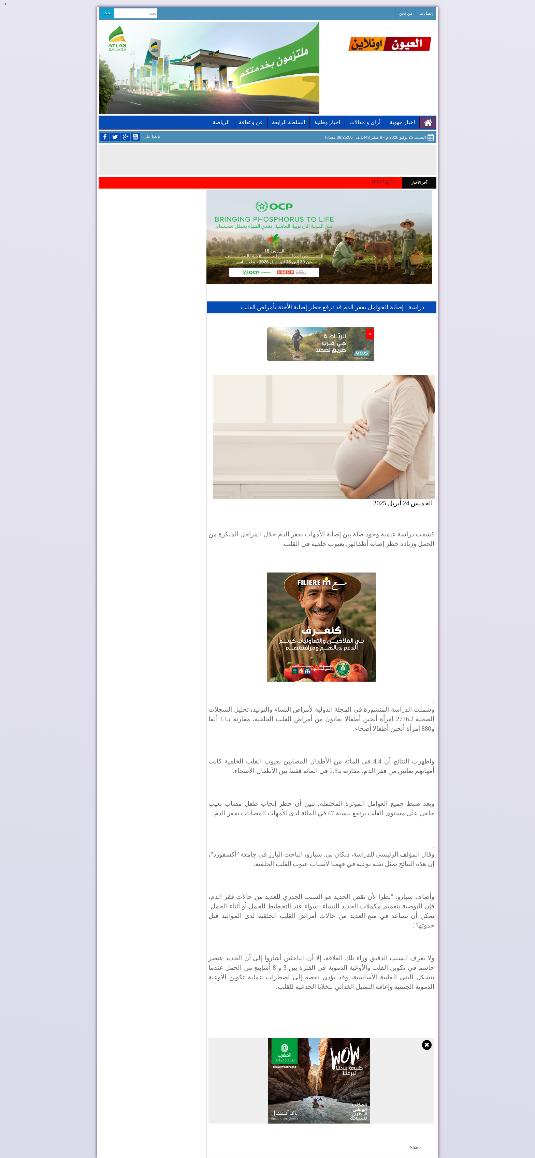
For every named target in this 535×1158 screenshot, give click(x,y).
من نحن (405, 13)
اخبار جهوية (402, 122)
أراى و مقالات (364, 122)
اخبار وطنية (327, 122)
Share (415, 1147)
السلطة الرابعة (288, 122)
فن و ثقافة (251, 122)
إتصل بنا (426, 13)
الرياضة (221, 122)
